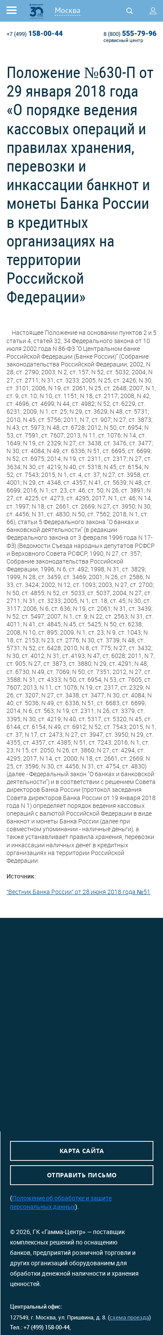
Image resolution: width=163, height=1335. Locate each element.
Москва (67, 10)
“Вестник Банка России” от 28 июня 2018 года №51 (78, 892)
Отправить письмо (82, 1175)
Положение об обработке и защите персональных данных (61, 1202)
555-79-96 (129, 33)
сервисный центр (123, 40)
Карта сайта (82, 1151)
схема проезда (129, 1317)
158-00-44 (35, 33)
